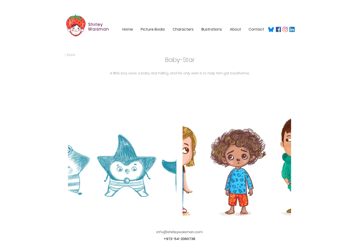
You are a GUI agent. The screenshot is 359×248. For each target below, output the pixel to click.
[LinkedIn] (292, 29)
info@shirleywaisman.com (179, 231)
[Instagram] (285, 29)
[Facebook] (278, 29)
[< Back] (78, 55)
